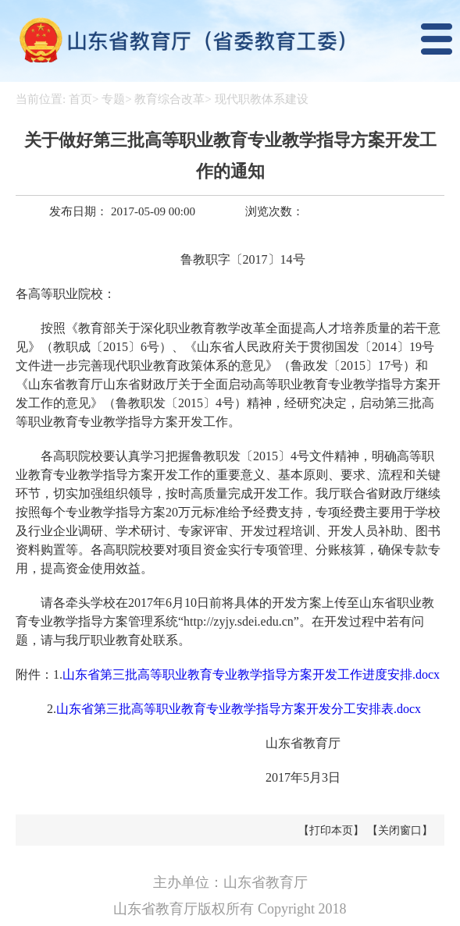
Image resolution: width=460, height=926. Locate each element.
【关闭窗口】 (400, 830)
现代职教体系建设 (261, 99)
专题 (113, 99)
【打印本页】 (331, 830)
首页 (80, 99)
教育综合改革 (169, 99)
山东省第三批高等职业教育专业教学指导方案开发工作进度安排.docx (251, 674)
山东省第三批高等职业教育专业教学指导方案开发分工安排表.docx (238, 708)
